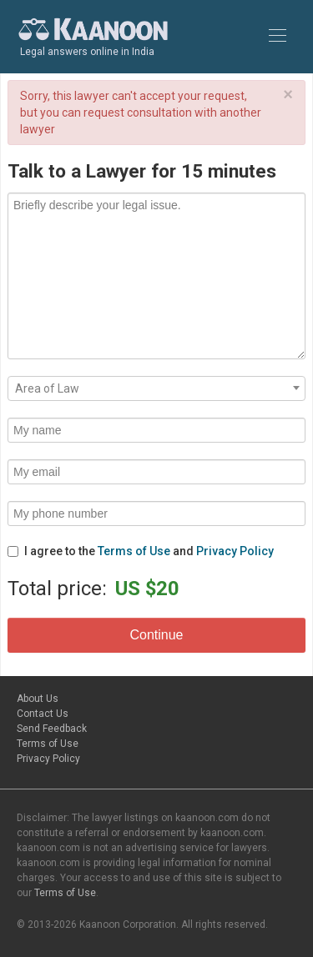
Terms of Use (134, 551)
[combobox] (156, 388)
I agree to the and (141, 551)
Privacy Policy (235, 551)
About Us (37, 698)
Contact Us (42, 713)
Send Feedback (52, 728)
